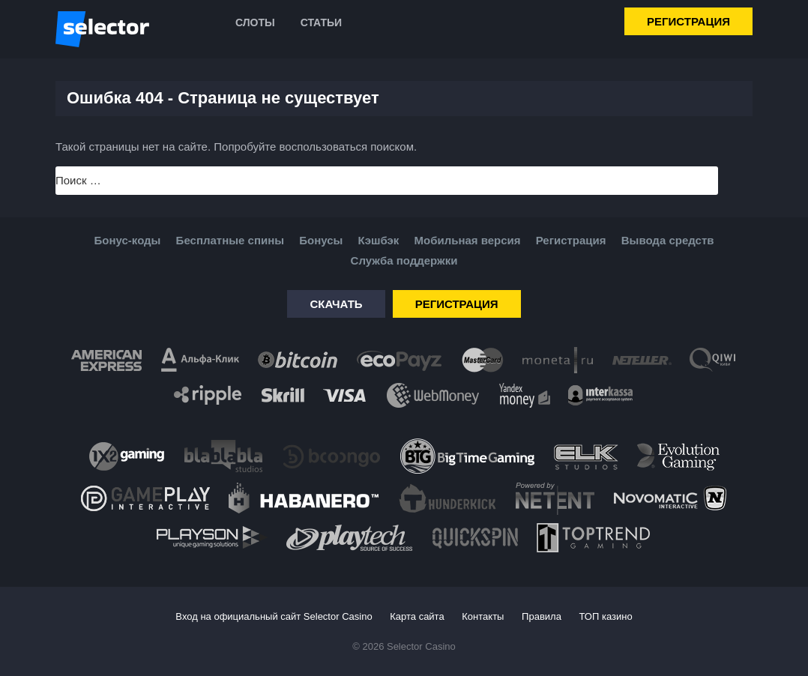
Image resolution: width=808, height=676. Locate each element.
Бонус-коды (127, 240)
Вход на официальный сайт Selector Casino (273, 616)
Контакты (483, 616)
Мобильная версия (467, 240)
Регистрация (688, 21)
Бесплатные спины (230, 240)
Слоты (255, 22)
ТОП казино (606, 616)
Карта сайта (417, 616)
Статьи (322, 22)
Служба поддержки (404, 260)
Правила (541, 616)
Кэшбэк (379, 240)
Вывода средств (667, 240)
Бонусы (321, 240)
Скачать (336, 304)
